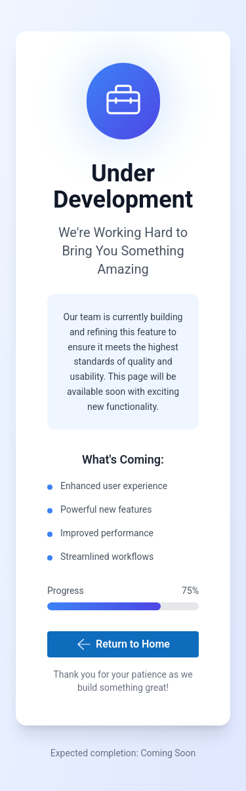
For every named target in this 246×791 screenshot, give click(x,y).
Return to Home (123, 644)
